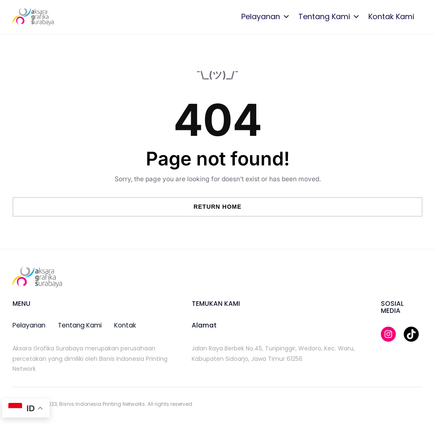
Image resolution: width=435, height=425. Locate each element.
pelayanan (28, 325)
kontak (125, 325)
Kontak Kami (391, 16)
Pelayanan (265, 16)
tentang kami (80, 325)
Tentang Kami (329, 16)
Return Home (217, 206)
